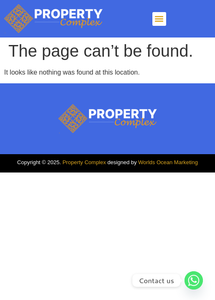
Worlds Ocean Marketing (168, 162)
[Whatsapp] (194, 280)
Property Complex (84, 162)
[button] (159, 19)
